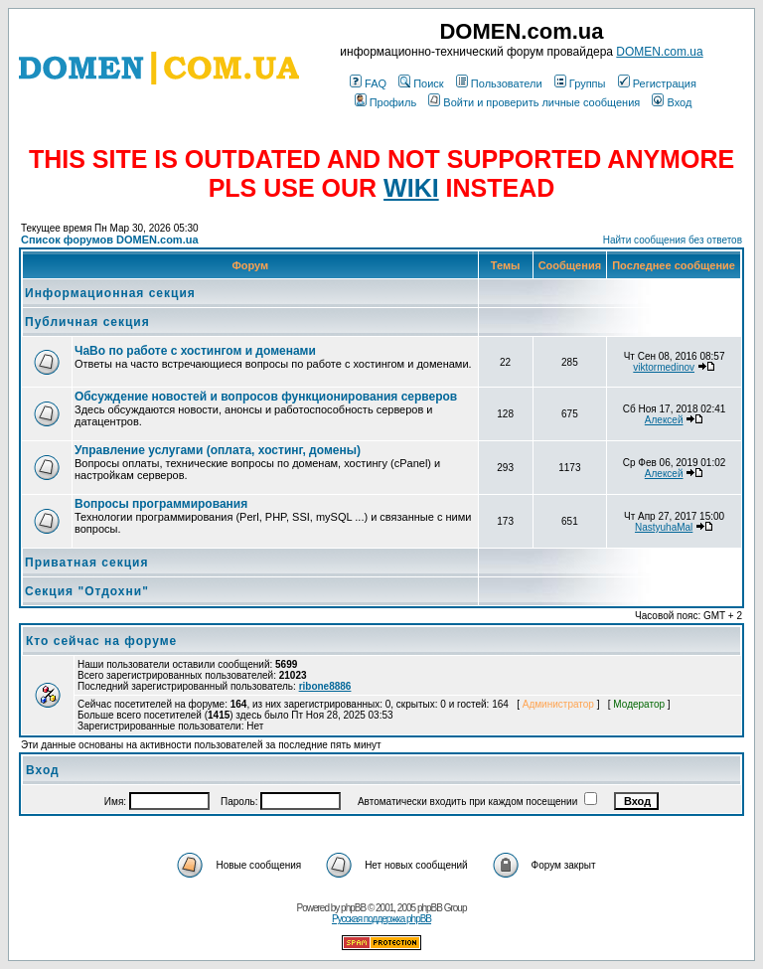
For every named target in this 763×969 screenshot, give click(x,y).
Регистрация (657, 83)
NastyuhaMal (663, 527)
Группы (580, 83)
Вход (671, 102)
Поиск (420, 83)
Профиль (386, 102)
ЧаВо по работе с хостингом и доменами (195, 351)
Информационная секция (110, 293)
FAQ (368, 83)
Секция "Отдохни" (87, 591)
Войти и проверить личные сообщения (534, 102)
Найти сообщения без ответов (672, 240)
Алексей (664, 419)
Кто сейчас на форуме (101, 641)
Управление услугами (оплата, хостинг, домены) (218, 450)
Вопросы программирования (161, 504)
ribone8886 (325, 686)
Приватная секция (86, 562)
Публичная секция (87, 322)
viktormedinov (663, 367)
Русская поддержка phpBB (381, 918)
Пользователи (499, 83)
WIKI (411, 188)
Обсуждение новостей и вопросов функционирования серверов (266, 397)
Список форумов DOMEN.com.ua (110, 239)
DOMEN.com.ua (659, 52)
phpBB (353, 907)
